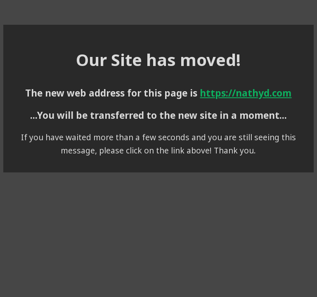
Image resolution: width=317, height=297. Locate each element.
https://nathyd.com (245, 93)
